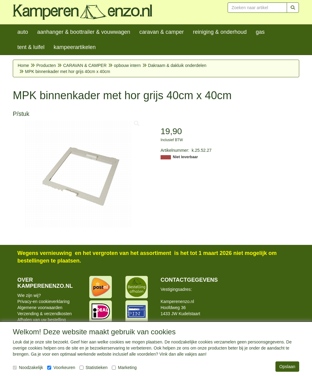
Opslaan (287, 366)
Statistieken (94, 367)
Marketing (124, 367)
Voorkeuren (61, 367)
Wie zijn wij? (29, 295)
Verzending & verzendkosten (44, 313)
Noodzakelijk (28, 367)
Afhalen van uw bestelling (41, 319)
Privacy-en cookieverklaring (43, 301)
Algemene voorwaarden (39, 307)
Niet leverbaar (185, 157)
